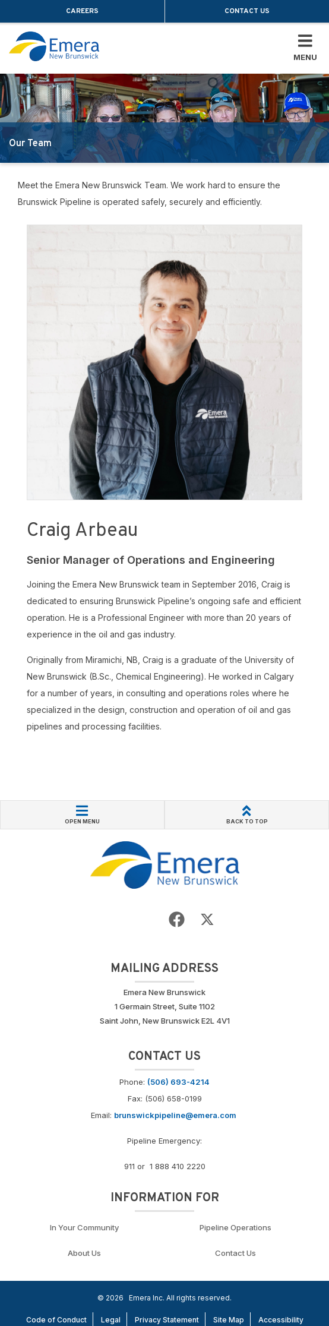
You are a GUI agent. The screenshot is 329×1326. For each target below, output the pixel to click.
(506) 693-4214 (178, 1082)
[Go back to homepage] (54, 47)
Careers (82, 11)
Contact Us (247, 11)
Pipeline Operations (235, 1227)
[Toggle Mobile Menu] (305, 48)
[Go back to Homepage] (164, 864)
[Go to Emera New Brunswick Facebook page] (176, 920)
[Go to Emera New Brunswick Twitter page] (207, 920)
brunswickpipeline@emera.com (175, 1115)
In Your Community (84, 1227)
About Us (84, 1253)
